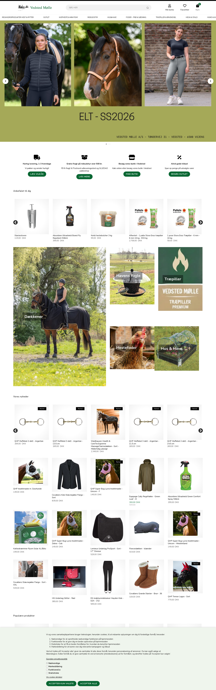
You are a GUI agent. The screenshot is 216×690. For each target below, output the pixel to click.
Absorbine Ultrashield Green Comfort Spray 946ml (184, 497)
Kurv (198, 9)
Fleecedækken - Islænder (140, 548)
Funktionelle (54, 669)
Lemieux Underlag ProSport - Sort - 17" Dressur (106, 549)
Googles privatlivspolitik (56, 659)
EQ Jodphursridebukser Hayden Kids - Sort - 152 (107, 599)
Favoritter (184, 9)
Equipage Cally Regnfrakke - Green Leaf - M (144, 497)
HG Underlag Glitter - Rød (63, 598)
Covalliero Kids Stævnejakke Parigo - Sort (68, 496)
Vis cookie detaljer (54, 677)
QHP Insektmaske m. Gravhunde (27, 488)
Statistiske (53, 673)
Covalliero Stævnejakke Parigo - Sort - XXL (30, 583)
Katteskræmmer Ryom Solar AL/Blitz (29, 548)
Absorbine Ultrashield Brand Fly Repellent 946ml (67, 236)
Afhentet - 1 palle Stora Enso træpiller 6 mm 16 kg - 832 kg (146, 236)
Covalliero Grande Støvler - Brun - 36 (145, 593)
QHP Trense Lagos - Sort (179, 596)
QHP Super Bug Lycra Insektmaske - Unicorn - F (107, 490)
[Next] (200, 222)
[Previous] (15, 222)
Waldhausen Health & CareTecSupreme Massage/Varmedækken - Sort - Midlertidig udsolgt (105, 445)
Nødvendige (54, 663)
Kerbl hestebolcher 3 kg (101, 235)
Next (210, 81)
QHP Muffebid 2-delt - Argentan (29, 441)
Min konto (169, 9)
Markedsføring (55, 666)
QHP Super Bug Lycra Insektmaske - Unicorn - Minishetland (184, 542)
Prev (5, 81)
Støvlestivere (20, 235)
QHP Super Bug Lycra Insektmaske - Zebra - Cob (68, 542)
